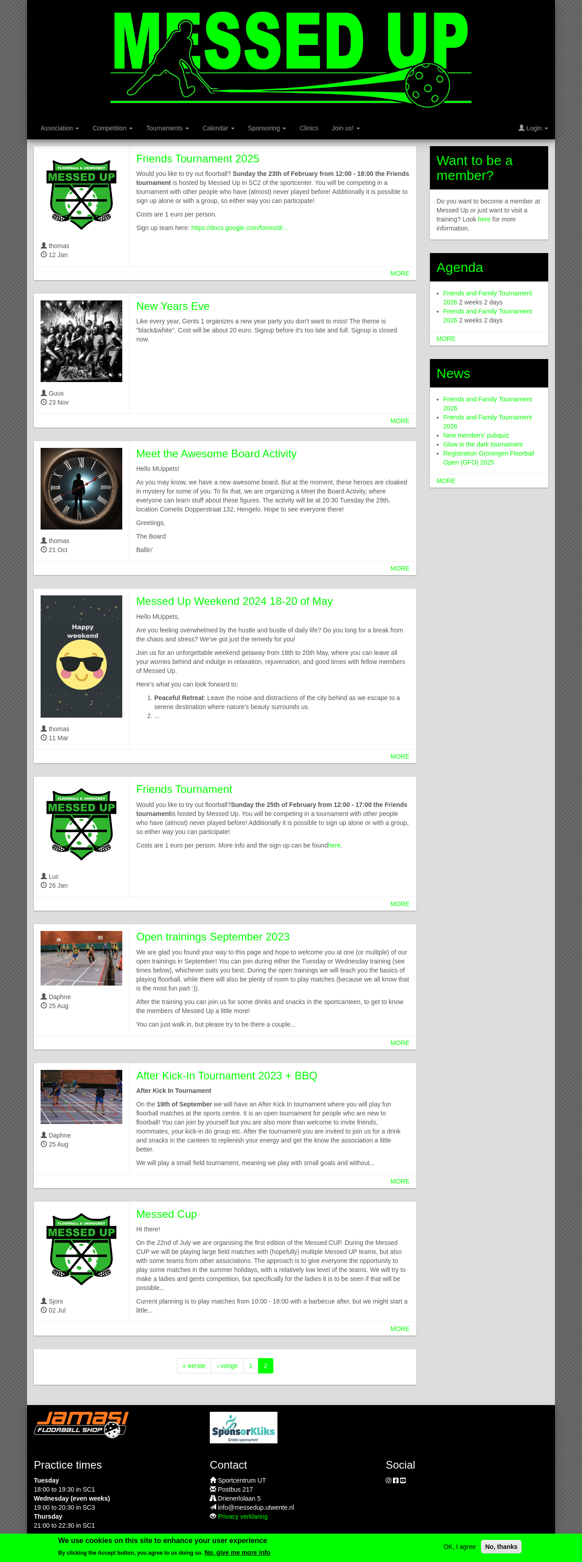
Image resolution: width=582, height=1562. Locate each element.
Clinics (309, 128)
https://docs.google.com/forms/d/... (239, 227)
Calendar (219, 128)
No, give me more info (237, 1552)
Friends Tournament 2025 (197, 158)
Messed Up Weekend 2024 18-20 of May (234, 601)
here (334, 845)
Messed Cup (166, 1214)
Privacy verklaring (243, 1516)
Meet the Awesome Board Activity (216, 453)
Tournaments (167, 128)
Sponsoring (267, 128)
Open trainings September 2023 (213, 937)
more (400, 273)
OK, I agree (459, 1546)
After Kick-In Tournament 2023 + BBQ (227, 1075)
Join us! (346, 128)
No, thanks (501, 1546)
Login (533, 128)
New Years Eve (173, 306)
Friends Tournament (184, 789)
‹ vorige (227, 1365)
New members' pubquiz (476, 435)
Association (60, 128)
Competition (112, 128)
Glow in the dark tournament (483, 444)
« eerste (194, 1365)
